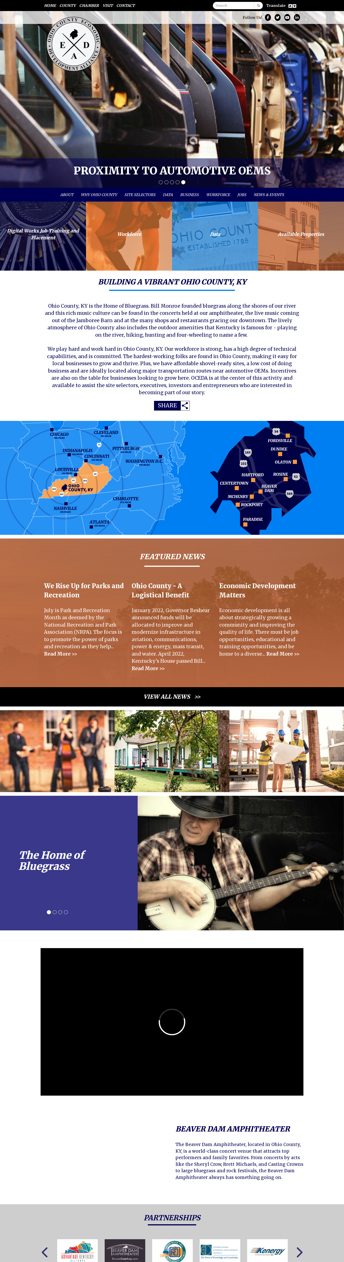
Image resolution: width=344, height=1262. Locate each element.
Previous (45, 1252)
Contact (125, 5)
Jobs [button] (241, 194)
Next (298, 1252)
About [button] (66, 194)
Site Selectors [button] (139, 194)
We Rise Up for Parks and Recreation (84, 590)
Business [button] (189, 194)
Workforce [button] (218, 194)
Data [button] (168, 194)
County (67, 5)
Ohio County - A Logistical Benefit (160, 590)
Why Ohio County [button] (99, 194)
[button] (3, 99)
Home (50, 5)
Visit (108, 5)
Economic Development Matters (257, 590)
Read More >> (60, 654)
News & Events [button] (269, 194)
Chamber (89, 5)
